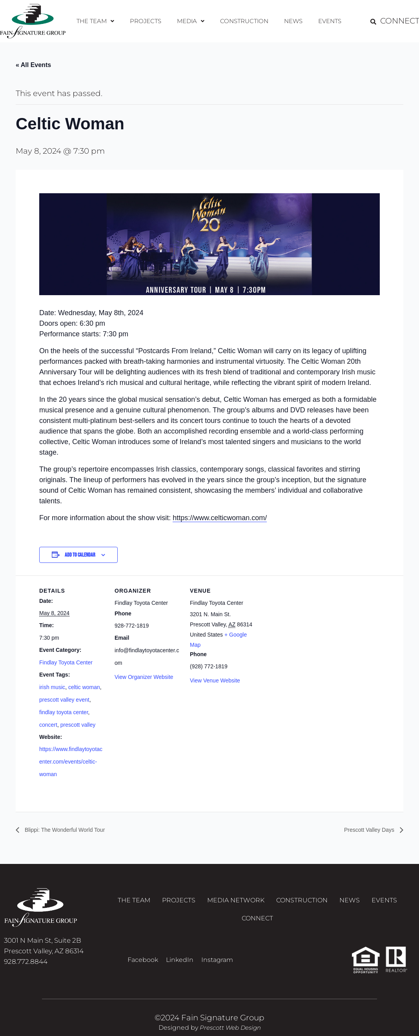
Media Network (235, 903)
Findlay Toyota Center (66, 662)
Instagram (217, 968)
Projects (148, 21)
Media (191, 21)
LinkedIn (179, 968)
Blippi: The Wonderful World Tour (70, 830)
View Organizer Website (144, 677)
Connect (257, 924)
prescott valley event (64, 700)
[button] (100, 21)
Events (325, 21)
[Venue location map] (306, 629)
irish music (52, 687)
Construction (243, 21)
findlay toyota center (63, 712)
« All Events (33, 65)
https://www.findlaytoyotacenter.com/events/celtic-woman (70, 762)
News (291, 21)
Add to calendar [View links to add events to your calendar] (80, 555)
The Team (100, 21)
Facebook (143, 968)
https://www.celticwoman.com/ (220, 518)
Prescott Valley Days (366, 830)
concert (48, 725)
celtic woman (84, 687)
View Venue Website (215, 681)
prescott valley (77, 725)
